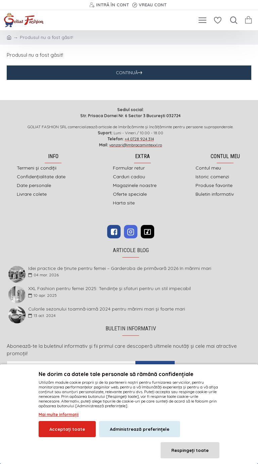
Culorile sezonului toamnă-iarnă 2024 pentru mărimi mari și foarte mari (106, 309)
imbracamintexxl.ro (111, 402)
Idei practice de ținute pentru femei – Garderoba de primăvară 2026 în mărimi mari (119, 268)
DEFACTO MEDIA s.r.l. (172, 402)
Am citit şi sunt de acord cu (53, 379)
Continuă (127, 72)
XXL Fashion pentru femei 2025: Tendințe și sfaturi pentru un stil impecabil (109, 288)
